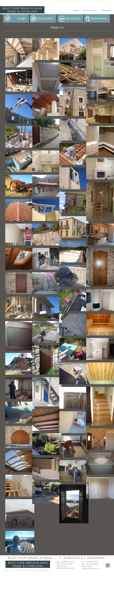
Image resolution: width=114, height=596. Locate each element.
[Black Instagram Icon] (107, 565)
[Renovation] (70, 18)
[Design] (16, 18)
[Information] (106, 10)
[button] (43, 18)
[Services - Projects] (89, 10)
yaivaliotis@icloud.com (65, 568)
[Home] (75, 10)
